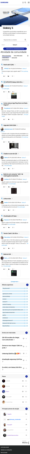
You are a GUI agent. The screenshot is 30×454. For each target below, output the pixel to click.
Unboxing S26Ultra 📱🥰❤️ (11, 353)
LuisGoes (6, 179)
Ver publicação (5, 88)
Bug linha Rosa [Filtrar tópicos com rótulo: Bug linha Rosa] (6, 325)
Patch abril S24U (8, 65)
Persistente (7, 108)
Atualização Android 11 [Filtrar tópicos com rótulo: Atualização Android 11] (8, 320)
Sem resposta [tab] (5, 59)
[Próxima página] (27, 285)
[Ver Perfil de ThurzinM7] (9, 396)
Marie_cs (6, 258)
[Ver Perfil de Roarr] (7, 391)
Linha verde (7, 199)
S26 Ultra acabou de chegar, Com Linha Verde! (10, 339)
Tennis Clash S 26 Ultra (10, 233)
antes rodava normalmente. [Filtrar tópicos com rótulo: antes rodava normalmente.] (9, 307)
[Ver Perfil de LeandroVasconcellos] (12, 435)
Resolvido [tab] (14, 57)
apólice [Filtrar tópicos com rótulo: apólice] (4, 315)
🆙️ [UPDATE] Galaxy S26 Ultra (12, 82)
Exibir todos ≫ (15, 333)
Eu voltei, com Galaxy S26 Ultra (12, 367)
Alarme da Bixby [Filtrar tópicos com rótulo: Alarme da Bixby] (6, 296)
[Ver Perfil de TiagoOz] (9, 414)
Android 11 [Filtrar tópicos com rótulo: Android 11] (5, 301)
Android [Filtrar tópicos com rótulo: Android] (4, 299)
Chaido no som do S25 (10, 154)
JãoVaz (6, 157)
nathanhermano (8, 129)
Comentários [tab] (5, 57)
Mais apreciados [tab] (18, 55)
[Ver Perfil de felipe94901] (10, 430)
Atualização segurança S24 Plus (12, 359)
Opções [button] (25, 45)
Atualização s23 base (10, 216)
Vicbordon (7, 86)
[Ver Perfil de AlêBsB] (8, 381)
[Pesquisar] (15, 39)
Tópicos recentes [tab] (6, 55)
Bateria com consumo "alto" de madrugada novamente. (13, 175)
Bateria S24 (7, 254)
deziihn (6, 202)
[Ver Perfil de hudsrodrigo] (9, 402)
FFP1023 (6, 68)
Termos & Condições (6, 450)
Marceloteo (7, 237)
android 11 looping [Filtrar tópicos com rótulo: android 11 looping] (7, 304)
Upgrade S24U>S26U (9, 125)
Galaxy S (24, 68)
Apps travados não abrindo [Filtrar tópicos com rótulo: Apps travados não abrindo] (9, 312)
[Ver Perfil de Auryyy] (8, 386)
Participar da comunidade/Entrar (15, 48)
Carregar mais (14, 281)
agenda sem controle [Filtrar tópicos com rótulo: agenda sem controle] (7, 293)
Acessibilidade (5, 447)
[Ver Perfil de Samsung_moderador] (15, 419)
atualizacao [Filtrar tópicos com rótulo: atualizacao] (5, 317)
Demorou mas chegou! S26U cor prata (12, 347)
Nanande (6, 220)
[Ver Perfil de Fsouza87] (9, 424)
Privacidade (4, 452)
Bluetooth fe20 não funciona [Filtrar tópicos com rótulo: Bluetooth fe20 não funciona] (9, 323)
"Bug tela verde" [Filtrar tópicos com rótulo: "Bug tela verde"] (6, 288)
